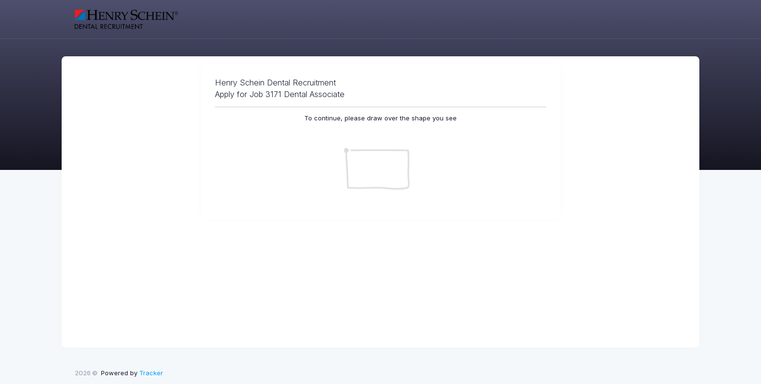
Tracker (151, 373)
